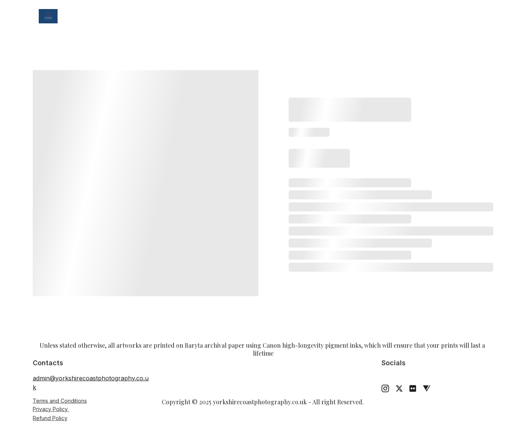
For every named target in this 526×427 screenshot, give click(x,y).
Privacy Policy (51, 409)
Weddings (189, 16)
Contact (369, 16)
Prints (233, 16)
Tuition (286, 16)
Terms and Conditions (60, 401)
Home (90, 16)
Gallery (131, 16)
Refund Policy (50, 418)
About (327, 16)
